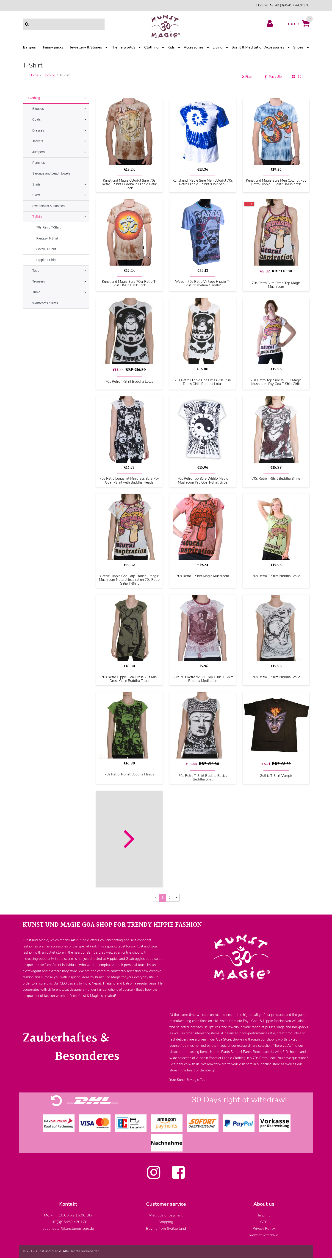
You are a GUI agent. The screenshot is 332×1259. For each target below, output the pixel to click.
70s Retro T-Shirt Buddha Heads (129, 774)
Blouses (38, 108)
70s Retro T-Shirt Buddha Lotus (129, 382)
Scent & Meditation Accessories (258, 47)
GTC (264, 1221)
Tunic (36, 292)
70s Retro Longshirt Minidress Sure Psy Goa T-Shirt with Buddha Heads (129, 480)
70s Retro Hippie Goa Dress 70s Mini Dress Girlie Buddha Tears (129, 679)
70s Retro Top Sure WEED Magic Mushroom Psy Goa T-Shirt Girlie (276, 382)
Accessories (194, 47)
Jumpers (38, 152)
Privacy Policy (264, 1228)
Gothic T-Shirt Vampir (276, 776)
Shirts (36, 184)
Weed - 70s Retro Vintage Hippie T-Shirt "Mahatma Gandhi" (202, 283)
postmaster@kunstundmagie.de (68, 1228)
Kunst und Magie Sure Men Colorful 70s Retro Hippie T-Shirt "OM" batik (203, 182)
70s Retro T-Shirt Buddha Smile (276, 479)
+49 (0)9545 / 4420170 (291, 5)
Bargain (29, 47)
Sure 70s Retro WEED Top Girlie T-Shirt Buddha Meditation (202, 679)
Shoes (298, 47)
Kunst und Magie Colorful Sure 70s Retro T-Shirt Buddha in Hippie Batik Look (129, 184)
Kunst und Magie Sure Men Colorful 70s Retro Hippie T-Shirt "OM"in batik (276, 182)
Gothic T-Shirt (46, 249)
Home (34, 75)
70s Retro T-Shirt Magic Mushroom (202, 576)
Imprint (264, 1215)
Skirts (36, 195)
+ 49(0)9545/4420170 (68, 1221)
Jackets (37, 141)
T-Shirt (37, 216)
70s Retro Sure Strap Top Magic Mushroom (276, 285)
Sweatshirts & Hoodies (48, 206)
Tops (35, 270)
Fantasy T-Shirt (47, 238)
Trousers (38, 281)
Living (218, 47)
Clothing (151, 47)
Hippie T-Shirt (46, 260)
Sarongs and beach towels (51, 173)
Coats (36, 119)
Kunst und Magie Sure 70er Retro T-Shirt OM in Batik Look (129, 283)
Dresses (38, 130)
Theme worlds (123, 47)
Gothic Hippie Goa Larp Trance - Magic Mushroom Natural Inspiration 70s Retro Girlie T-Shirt (129, 580)
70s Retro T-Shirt (48, 227)
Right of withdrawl (264, 1235)
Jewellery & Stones (86, 47)
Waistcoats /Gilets (45, 303)
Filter (247, 77)
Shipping (166, 1221)
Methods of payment (166, 1215)
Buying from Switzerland (166, 1228)
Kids (171, 47)
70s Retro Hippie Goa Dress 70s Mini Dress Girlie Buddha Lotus (202, 382)
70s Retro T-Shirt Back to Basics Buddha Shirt (202, 777)
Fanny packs (53, 47)
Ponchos (38, 162)
